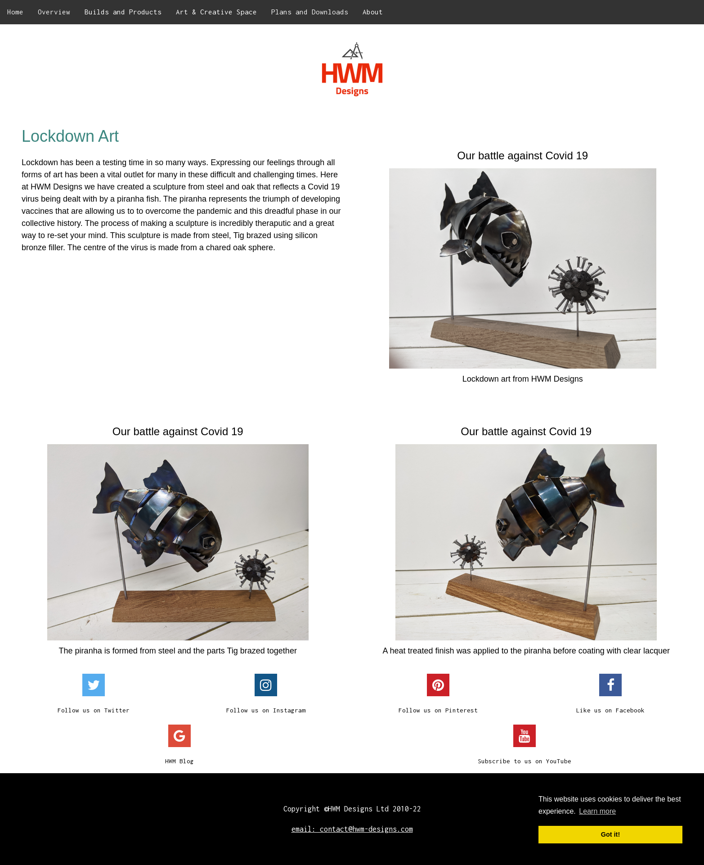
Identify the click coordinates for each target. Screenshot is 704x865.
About (373, 12)
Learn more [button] (597, 811)
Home (15, 12)
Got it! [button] (610, 834)
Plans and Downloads (309, 12)
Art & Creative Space (216, 12)
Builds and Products (123, 12)
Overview (54, 12)
